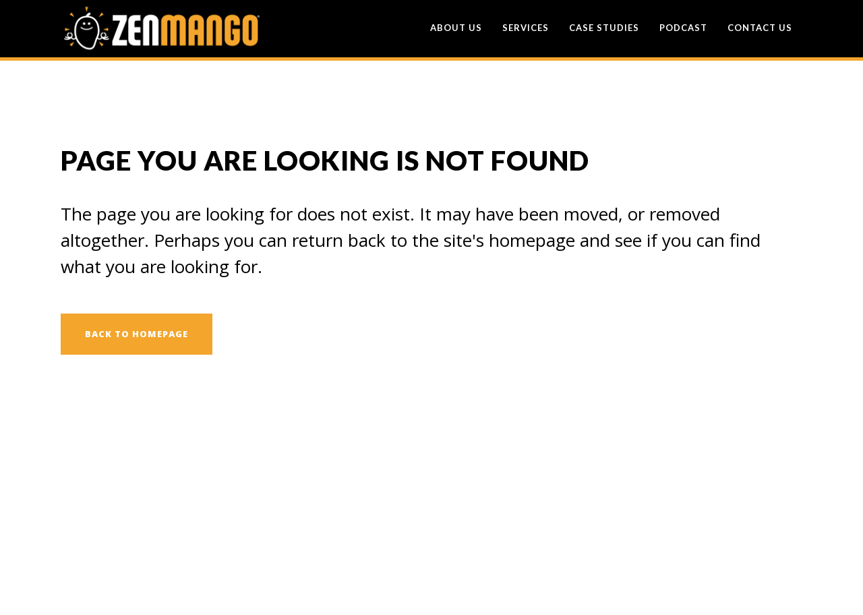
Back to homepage (136, 334)
